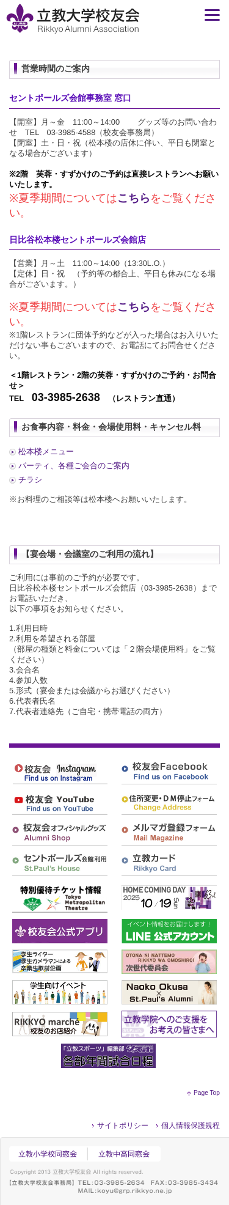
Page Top (207, 1092)
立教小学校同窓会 (48, 1154)
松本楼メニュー (46, 451)
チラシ (30, 479)
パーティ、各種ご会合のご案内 (73, 465)
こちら (133, 198)
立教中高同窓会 (126, 1154)
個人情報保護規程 (190, 1125)
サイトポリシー (122, 1125)
